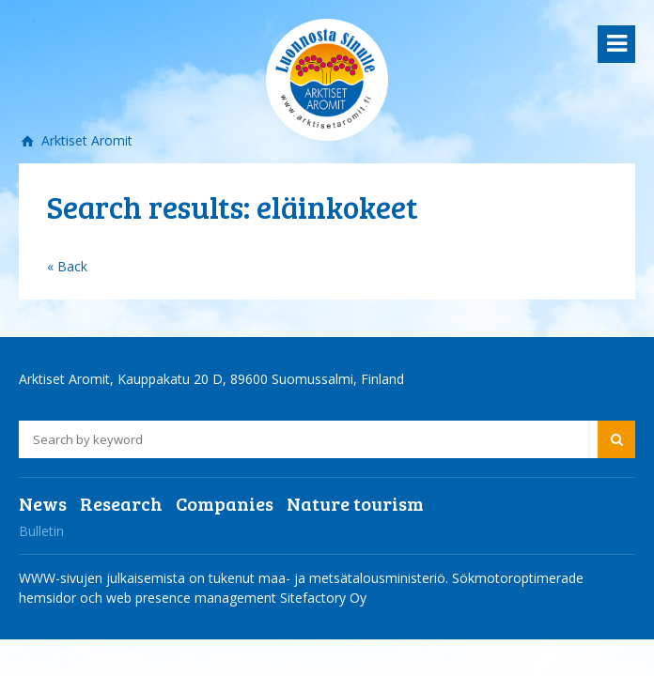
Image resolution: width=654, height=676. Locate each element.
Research (121, 503)
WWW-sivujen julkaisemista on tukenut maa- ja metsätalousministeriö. (235, 578)
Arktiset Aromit (85, 140)
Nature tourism (355, 503)
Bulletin (41, 531)
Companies (224, 503)
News (43, 503)
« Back (67, 266)
